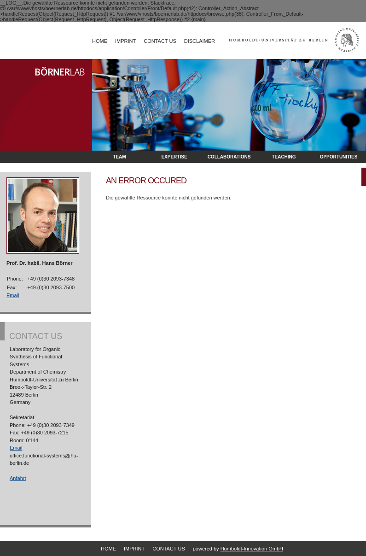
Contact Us (160, 41)
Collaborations (229, 156)
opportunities (339, 156)
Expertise (174, 156)
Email (12, 295)
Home (99, 41)
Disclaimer (199, 41)
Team (119, 156)
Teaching (284, 156)
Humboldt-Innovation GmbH (252, 548)
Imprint (125, 41)
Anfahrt (18, 478)
